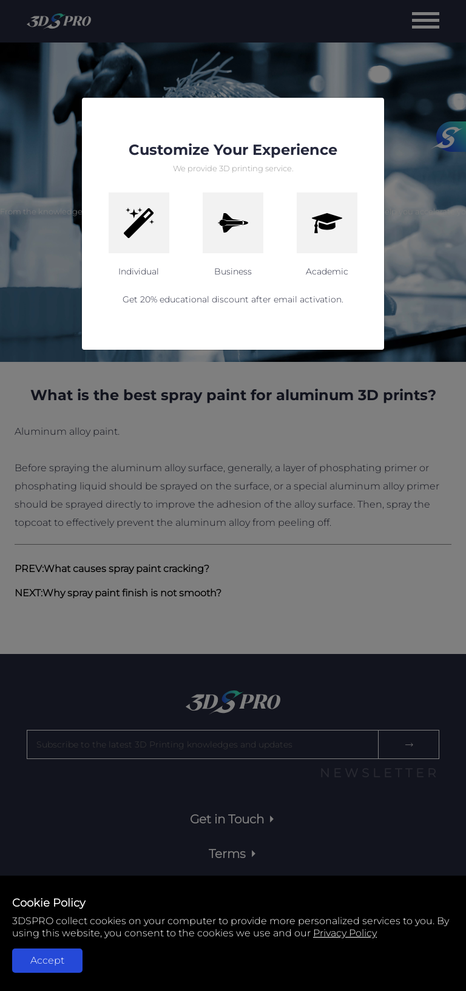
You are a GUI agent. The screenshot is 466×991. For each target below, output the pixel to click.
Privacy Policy (345, 933)
